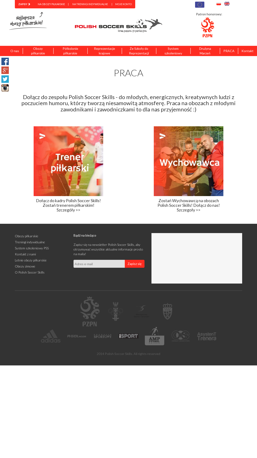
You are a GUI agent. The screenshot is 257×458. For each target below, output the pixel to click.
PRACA (229, 51)
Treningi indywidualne (30, 242)
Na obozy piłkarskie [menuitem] (51, 4)
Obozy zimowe (25, 266)
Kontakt (247, 51)
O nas (14, 51)
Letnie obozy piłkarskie (31, 260)
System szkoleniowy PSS (32, 248)
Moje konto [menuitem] (123, 4)
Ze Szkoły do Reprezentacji (139, 51)
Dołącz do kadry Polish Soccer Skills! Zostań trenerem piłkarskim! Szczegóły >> (68, 205)
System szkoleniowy (173, 51)
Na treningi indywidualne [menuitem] (90, 4)
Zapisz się (134, 264)
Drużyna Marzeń (205, 51)
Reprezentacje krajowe (104, 51)
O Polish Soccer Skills (30, 272)
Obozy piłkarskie (38, 51)
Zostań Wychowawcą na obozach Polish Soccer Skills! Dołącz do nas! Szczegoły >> (188, 205)
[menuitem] (24, 4)
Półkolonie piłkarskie (70, 51)
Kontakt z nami (25, 254)
